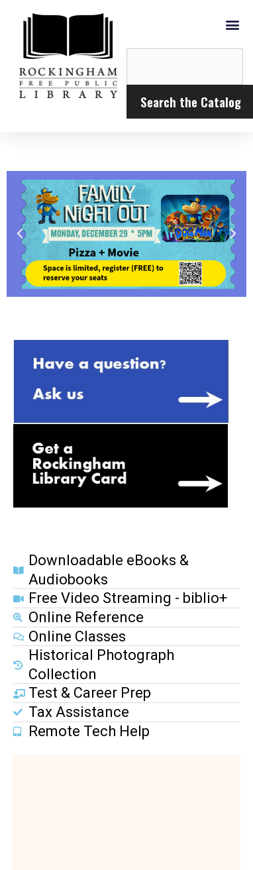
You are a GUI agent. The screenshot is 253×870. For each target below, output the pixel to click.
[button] (232, 24)
